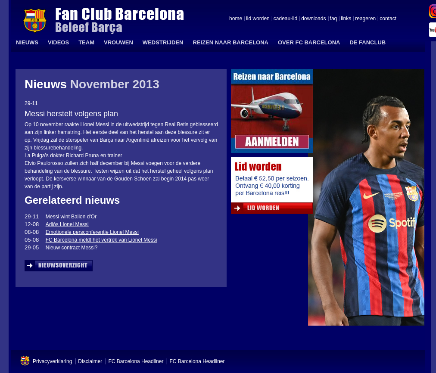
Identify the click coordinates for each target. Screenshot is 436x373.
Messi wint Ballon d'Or (71, 217)
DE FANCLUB (367, 42)
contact (388, 19)
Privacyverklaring (52, 361)
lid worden (258, 19)
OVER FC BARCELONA (309, 42)
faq (333, 19)
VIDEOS (58, 42)
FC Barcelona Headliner (135, 361)
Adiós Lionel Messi (67, 224)
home (235, 19)
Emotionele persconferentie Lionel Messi (92, 232)
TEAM (86, 42)
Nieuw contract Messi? (72, 248)
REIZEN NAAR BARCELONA (230, 42)
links (346, 19)
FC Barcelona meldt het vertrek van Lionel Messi (101, 240)
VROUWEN (118, 42)
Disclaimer (90, 361)
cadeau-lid (285, 19)
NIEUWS (27, 42)
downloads (313, 19)
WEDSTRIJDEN (163, 42)
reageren (365, 19)
